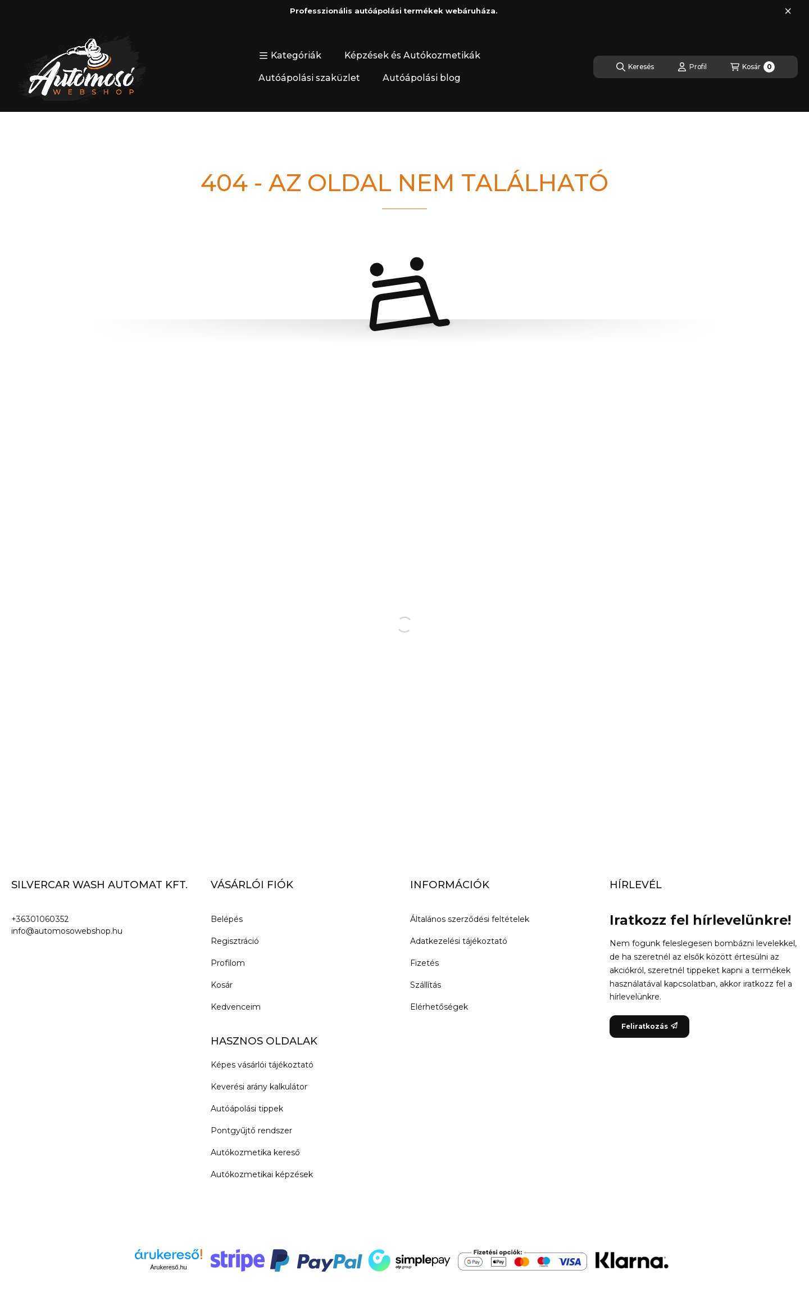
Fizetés (424, 963)
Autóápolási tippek (247, 1109)
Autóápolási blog (422, 78)
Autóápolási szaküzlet (309, 78)
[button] (290, 55)
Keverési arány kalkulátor (259, 1087)
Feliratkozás (649, 1026)
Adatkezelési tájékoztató (458, 941)
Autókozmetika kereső (255, 1152)
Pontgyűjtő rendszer (251, 1130)
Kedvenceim (236, 1007)
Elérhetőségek (439, 1007)
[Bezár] (788, 11)
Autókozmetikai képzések (262, 1174)
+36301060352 (40, 919)
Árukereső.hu (168, 1267)
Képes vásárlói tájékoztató (262, 1065)
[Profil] (692, 67)
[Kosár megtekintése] (752, 67)
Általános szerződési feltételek (469, 919)
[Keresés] (635, 67)
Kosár (222, 985)
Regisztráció (235, 941)
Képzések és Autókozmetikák (412, 55)
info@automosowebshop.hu (66, 931)
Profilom (228, 963)
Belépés (227, 919)
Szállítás (425, 985)
